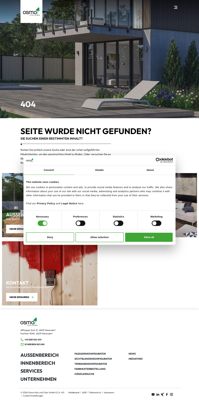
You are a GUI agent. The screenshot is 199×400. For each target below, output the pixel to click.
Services (31, 371)
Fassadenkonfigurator (90, 353)
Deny (50, 237)
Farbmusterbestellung (90, 368)
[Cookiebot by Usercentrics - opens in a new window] (158, 160)
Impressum (109, 392)
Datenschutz (95, 392)
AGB (84, 392)
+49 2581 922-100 (31, 339)
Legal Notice (69, 203)
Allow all (149, 237)
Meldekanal (73, 392)
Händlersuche (84, 374)
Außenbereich (39, 355)
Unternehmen (38, 379)
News (132, 353)
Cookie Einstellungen (33, 395)
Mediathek (136, 358)
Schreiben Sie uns (32, 344)
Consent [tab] (49, 170)
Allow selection (99, 237)
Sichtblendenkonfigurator (93, 358)
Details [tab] (99, 170)
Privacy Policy (46, 203)
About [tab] (150, 170)
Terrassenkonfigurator (90, 363)
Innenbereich (37, 363)
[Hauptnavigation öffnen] (176, 7)
